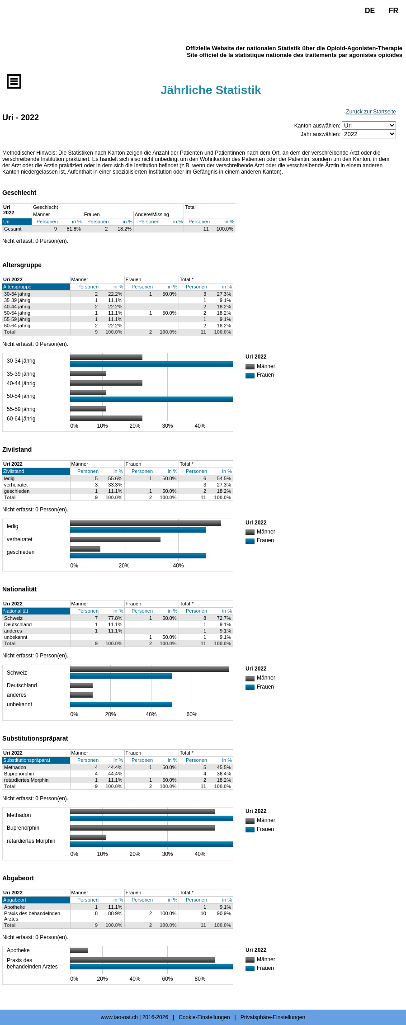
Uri (6, 221)
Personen (47, 221)
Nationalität (15, 611)
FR (393, 10)
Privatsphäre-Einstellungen (273, 1017)
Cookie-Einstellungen (204, 1017)
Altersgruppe (17, 286)
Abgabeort (14, 899)
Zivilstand (13, 471)
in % (76, 221)
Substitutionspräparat (26, 760)
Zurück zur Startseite (371, 112)
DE (370, 10)
